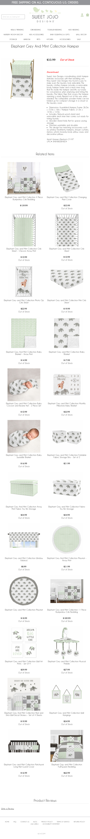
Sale (79, 39)
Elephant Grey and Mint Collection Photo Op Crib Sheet (24, 301)
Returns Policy (79, 821)
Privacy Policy (47, 821)
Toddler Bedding (54, 30)
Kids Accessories (36, 34)
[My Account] (82, 15)
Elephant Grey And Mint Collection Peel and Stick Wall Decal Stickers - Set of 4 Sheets (23, 714)
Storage (13, 39)
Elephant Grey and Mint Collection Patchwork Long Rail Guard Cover (24, 765)
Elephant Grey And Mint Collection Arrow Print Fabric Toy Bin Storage (24, 508)
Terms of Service (63, 821)
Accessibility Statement (51, 824)
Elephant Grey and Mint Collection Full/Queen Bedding (67, 765)
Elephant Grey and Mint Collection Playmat (24, 610)
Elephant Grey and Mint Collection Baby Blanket (67, 353)
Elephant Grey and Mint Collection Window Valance (24, 559)
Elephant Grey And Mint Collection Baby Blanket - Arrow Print (24, 353)
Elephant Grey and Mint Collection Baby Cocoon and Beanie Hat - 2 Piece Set (24, 404)
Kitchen (50, 39)
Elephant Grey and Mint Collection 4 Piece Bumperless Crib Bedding (24, 198)
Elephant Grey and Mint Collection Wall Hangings (66, 714)
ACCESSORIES (65, 39)
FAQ (14, 821)
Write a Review (7, 809)
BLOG (35, 821)
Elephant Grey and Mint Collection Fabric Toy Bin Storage (66, 508)
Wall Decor (81, 34)
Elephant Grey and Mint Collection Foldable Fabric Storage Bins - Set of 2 (66, 456)
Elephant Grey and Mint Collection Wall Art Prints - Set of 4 (24, 662)
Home (7, 821)
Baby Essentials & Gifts (59, 34)
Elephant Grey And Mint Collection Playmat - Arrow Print (66, 559)
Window (27, 39)
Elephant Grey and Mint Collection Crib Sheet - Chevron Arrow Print (23, 250)
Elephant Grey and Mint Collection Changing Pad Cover (67, 198)
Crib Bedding (35, 30)
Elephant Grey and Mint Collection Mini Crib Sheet (66, 301)
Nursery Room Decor (13, 34)
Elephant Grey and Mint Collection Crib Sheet (66, 250)
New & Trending (17, 30)
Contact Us (25, 821)
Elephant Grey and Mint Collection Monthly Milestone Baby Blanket (67, 404)
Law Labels (34, 824)
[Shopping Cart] (87, 15)
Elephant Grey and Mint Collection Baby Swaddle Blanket (24, 456)
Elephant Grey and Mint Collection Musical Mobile (67, 662)
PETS (38, 39)
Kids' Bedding (73, 30)
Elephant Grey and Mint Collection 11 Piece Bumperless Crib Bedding (66, 611)
